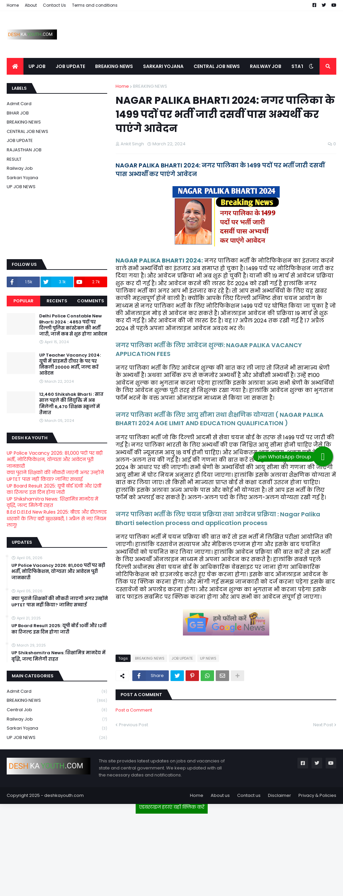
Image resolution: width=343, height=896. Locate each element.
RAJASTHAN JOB (24, 150)
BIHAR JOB (18, 113)
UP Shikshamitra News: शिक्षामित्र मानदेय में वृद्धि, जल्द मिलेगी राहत (52, 502)
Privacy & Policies (317, 795)
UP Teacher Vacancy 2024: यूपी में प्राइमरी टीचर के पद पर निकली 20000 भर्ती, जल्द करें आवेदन (70, 364)
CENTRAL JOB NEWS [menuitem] (217, 66)
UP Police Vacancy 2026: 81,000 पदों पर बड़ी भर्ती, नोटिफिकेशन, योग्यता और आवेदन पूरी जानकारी (54, 459)
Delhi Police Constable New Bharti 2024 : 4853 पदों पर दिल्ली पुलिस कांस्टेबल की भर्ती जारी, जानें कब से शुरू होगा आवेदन (73, 325)
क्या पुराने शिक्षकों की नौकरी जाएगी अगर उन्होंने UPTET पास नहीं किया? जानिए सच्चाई (55, 475)
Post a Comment (134, 710)
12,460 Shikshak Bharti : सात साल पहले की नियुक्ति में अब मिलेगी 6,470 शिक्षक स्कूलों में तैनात (71, 403)
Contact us (249, 795)
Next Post (323, 725)
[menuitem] (15, 66)
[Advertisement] (171, 852)
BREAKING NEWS (150, 86)
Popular (23, 301)
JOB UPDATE (182, 658)
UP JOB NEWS (21, 186)
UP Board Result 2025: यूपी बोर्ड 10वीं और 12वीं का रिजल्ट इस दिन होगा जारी (54, 489)
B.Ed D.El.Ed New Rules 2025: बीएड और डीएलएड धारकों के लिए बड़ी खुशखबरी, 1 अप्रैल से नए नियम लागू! (57, 518)
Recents (57, 301)
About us (220, 795)
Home (13, 5)
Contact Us (54, 5)
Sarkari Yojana (22, 177)
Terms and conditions (95, 5)
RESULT (14, 159)
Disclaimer (279, 795)
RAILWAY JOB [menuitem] (265, 66)
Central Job (57, 710)
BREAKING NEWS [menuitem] (114, 66)
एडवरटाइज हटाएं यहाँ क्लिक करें (171, 807)
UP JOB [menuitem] (37, 66)
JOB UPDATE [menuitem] (70, 66)
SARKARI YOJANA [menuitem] (163, 66)
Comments (90, 301)
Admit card (19, 103)
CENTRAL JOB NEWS (27, 131)
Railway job (20, 168)
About (31, 5)
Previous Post (133, 725)
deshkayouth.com (64, 795)
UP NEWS (208, 658)
